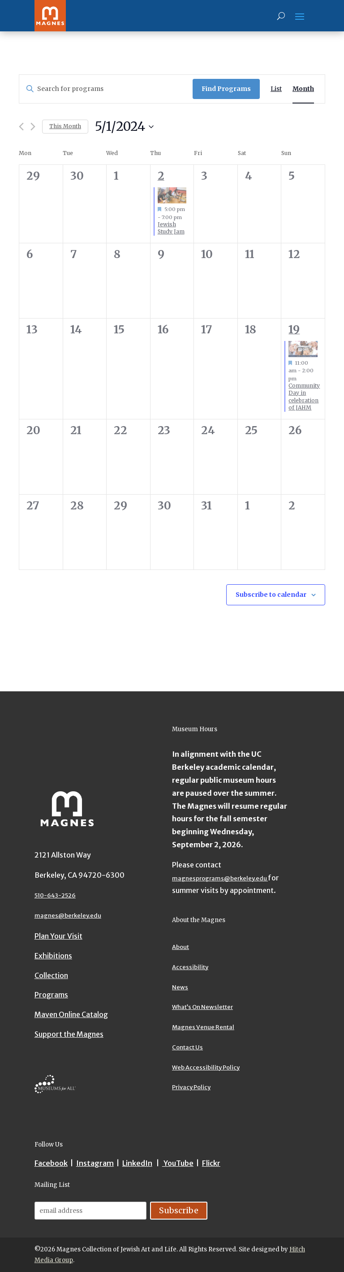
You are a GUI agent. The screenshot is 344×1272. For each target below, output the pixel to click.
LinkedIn (137, 1163)
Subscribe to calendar (271, 595)
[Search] (281, 16)
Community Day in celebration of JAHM (304, 396)
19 (294, 329)
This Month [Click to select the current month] (65, 126)
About (180, 947)
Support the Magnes (68, 1034)
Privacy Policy (191, 1087)
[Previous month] (21, 126)
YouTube (178, 1163)
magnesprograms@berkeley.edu (220, 878)
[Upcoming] (124, 127)
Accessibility (190, 967)
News (180, 987)
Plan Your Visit (58, 935)
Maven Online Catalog (71, 1014)
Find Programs (226, 89)
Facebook (51, 1163)
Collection (51, 975)
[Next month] (32, 126)
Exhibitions (53, 955)
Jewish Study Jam (171, 228)
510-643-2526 (55, 895)
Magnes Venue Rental (203, 1027)
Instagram (95, 1163)
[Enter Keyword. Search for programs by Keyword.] (106, 89)
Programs (51, 994)
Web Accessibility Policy (206, 1067)
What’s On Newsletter (202, 1007)
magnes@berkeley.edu (67, 915)
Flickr (211, 1163)
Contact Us (187, 1047)
